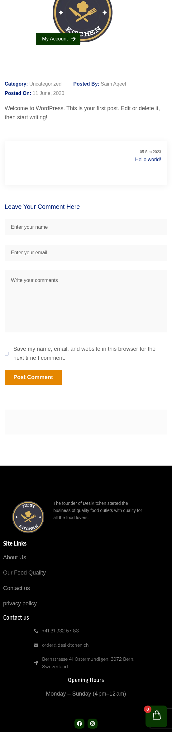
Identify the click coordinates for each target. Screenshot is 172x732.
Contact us (16, 588)
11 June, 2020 (48, 93)
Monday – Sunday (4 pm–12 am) (86, 694)
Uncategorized (45, 84)
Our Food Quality (24, 573)
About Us (14, 557)
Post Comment (33, 377)
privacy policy (20, 603)
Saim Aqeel (113, 84)
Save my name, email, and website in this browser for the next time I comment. (80, 353)
